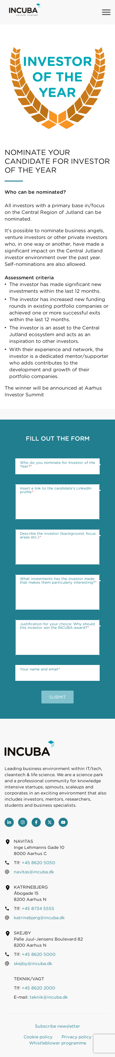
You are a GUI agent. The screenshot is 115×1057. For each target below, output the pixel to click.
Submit (57, 697)
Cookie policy (38, 1036)
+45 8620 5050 (38, 862)
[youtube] (63, 822)
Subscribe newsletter (57, 1026)
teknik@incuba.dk (49, 997)
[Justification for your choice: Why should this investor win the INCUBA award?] (57, 637)
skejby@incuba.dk (33, 963)
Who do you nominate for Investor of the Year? (57, 464)
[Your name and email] (57, 673)
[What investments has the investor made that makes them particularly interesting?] (57, 592)
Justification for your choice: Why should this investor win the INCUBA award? (57, 625)
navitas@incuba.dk (34, 871)
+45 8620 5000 (39, 954)
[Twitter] (49, 822)
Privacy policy (76, 1036)
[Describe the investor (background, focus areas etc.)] (57, 547)
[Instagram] (22, 822)
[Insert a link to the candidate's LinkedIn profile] (57, 501)
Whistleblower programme (57, 1042)
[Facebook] (36, 822)
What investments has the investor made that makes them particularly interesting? (58, 580)
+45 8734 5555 (38, 908)
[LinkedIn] (9, 822)
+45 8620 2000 (38, 987)
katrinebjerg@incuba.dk (39, 917)
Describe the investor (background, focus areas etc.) (58, 535)
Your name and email (40, 669)
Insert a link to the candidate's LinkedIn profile (55, 490)
